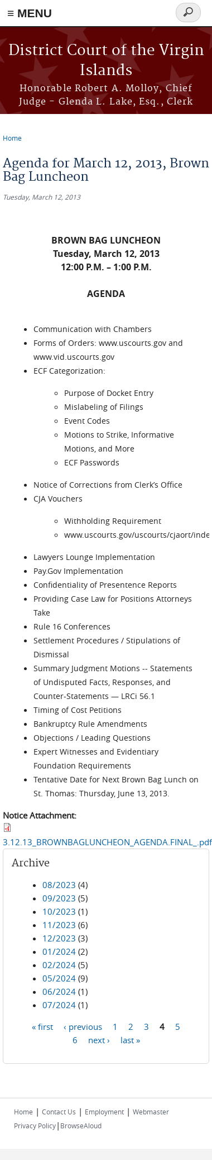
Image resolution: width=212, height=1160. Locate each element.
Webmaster (151, 1111)
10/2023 (59, 911)
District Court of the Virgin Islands (106, 61)
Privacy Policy (35, 1125)
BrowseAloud (81, 1125)
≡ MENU (29, 13)
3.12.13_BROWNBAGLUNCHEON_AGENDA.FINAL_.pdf (107, 841)
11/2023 (59, 924)
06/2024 (59, 991)
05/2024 (59, 978)
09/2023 (59, 898)
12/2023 (59, 938)
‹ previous (83, 1026)
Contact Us (59, 1111)
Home (12, 137)
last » (130, 1039)
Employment (104, 1111)
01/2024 (59, 951)
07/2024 (59, 1004)
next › (99, 1039)
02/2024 (59, 964)
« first (42, 1026)
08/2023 (59, 884)
